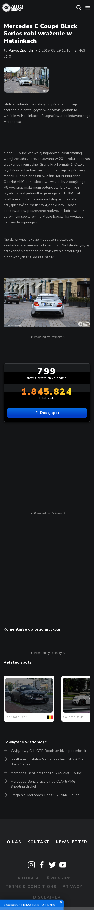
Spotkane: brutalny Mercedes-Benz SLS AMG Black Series (47, 762)
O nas (14, 842)
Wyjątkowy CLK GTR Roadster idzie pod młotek (48, 750)
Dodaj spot (47, 412)
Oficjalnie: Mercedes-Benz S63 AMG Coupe (45, 795)
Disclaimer (47, 897)
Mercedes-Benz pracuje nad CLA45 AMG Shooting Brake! (43, 784)
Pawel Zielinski (21, 50)
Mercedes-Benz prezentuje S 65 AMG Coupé (46, 773)
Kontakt (38, 842)
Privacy (72, 887)
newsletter (71, 842)
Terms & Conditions (30, 887)
